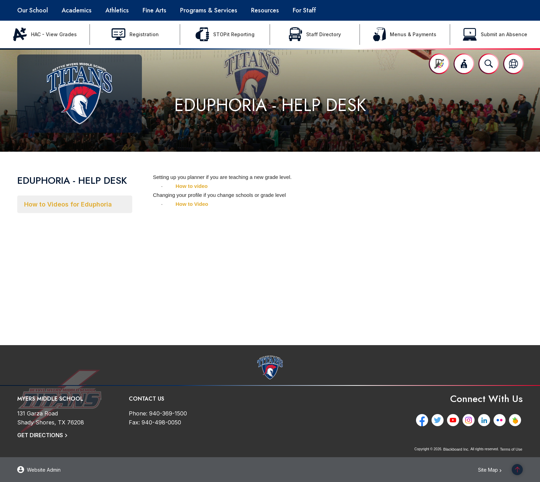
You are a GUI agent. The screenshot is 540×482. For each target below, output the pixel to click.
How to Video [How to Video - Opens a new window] (192, 204)
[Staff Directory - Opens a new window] (315, 34)
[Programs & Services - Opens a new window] (208, 10)
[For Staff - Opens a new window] (304, 10)
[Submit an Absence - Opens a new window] (495, 34)
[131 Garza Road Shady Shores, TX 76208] (50, 418)
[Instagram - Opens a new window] (470, 420)
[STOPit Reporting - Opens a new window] (225, 34)
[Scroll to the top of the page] (517, 469)
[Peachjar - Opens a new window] (517, 420)
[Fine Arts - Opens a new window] (154, 10)
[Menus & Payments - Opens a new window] (405, 34)
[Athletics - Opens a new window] (117, 10)
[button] (464, 63)
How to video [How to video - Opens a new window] (192, 186)
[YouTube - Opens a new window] (455, 420)
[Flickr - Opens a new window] (501, 420)
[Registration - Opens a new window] (135, 34)
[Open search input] (488, 63)
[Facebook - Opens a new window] (424, 420)
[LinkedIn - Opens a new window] (486, 420)
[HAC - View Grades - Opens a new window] (45, 34)
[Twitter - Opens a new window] (439, 420)
